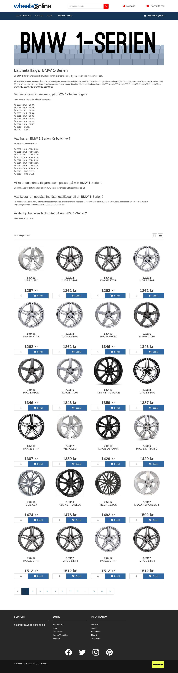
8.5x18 (70, 279)
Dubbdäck (56, 638)
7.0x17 (146, 503)
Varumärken (95, 638)
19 (102, 591)
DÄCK (49, 16)
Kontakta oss (64, 16)
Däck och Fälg (57, 625)
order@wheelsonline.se (29, 624)
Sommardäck (57, 632)
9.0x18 (31, 335)
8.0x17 (70, 559)
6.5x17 (147, 559)
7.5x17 (70, 447)
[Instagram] (96, 655)
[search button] (106, 6)
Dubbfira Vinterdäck (59, 635)
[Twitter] (82, 655)
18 (93, 591)
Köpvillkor (94, 625)
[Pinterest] (109, 655)
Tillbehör (94, 635)
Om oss (94, 628)
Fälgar (54, 628)
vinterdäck (42, 84)
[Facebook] (69, 655)
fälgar (39, 16)
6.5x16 (31, 279)
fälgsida (116, 202)
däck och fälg (23, 16)
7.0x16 (31, 391)
